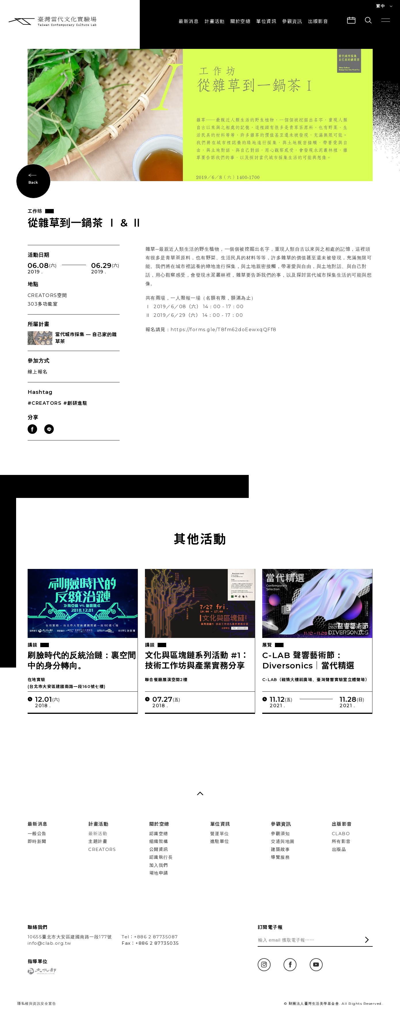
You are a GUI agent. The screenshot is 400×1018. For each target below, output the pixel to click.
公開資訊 (158, 849)
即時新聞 (37, 841)
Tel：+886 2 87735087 (150, 937)
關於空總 (240, 21)
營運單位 (219, 833)
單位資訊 (266, 21)
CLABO (341, 833)
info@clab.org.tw (49, 943)
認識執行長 (161, 857)
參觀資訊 (292, 21)
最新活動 (97, 833)
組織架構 (158, 841)
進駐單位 (219, 841)
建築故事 (280, 849)
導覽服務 (280, 857)
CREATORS (102, 849)
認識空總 (158, 833)
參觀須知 (280, 833)
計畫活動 (214, 21)
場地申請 (158, 873)
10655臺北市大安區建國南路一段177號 (70, 937)
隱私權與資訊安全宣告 (36, 1003)
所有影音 (341, 841)
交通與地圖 (283, 841)
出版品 (339, 849)
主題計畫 (97, 841)
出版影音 (342, 824)
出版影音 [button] (318, 21)
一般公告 (37, 833)
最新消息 (189, 21)
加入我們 (158, 865)
